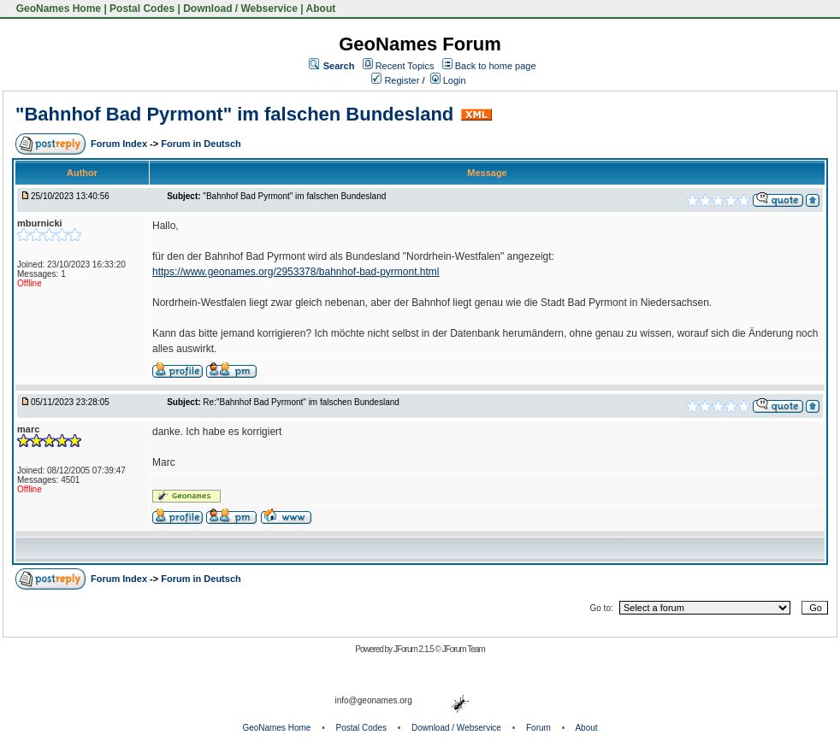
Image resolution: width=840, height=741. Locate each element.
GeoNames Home (57, 9)
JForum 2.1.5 (414, 649)
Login (448, 80)
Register (395, 80)
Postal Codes (142, 9)
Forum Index (120, 143)
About (321, 9)
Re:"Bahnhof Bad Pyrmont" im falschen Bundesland (301, 402)
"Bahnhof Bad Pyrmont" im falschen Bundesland (234, 114)
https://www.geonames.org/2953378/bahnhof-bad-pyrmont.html (296, 272)
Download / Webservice (240, 9)
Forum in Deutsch (201, 143)
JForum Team (463, 649)
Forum (538, 727)
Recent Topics (405, 66)
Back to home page (495, 66)
